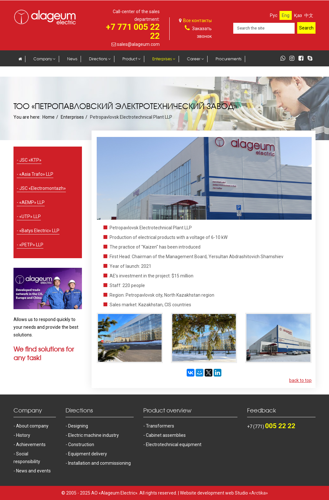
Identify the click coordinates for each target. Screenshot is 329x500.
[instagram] (293, 58)
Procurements (229, 58)
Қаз (298, 15)
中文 (308, 15)
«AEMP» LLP (32, 202)
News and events (33, 470)
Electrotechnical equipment (173, 444)
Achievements (31, 444)
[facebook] (302, 58)
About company (32, 425)
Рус (273, 15)
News (72, 58)
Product (129, 58)
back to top (300, 380)
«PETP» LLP (31, 244)
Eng (285, 15)
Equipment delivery (87, 453)
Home (48, 117)
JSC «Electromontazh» (42, 188)
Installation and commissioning (99, 463)
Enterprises (162, 58)
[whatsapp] (284, 58)
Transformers (160, 425)
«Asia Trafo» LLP (36, 174)
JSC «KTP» (30, 160)
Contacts (27, 72)
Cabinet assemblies (166, 435)
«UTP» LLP (30, 216)
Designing (78, 425)
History (23, 435)
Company (42, 58)
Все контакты (197, 20)
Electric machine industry (93, 435)
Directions (98, 58)
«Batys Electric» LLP (39, 230)
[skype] (311, 58)
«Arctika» (258, 493)
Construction (81, 444)
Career (193, 58)
